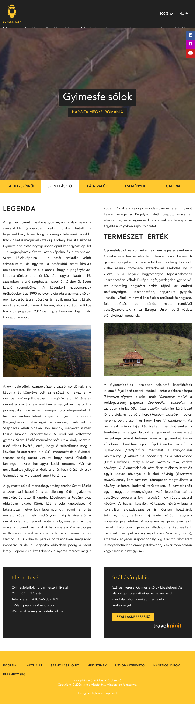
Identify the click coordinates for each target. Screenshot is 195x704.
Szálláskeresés (133, 617)
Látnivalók (97, 186)
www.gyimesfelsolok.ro (45, 611)
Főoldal (10, 665)
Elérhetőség (14, 674)
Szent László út (65, 665)
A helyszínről (22, 186)
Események (135, 186)
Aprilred (111, 693)
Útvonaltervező (130, 665)
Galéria (173, 186)
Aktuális (34, 665)
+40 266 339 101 (45, 599)
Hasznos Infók (166, 665)
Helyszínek (97, 665)
